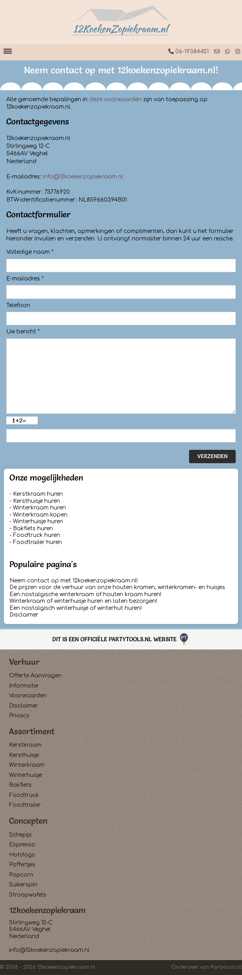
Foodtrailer (25, 805)
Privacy (19, 716)
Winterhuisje (25, 775)
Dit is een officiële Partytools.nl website (121, 639)
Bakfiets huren (33, 528)
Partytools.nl (226, 967)
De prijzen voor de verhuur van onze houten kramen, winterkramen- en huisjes (117, 587)
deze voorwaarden (115, 99)
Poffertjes (22, 865)
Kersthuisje (24, 755)
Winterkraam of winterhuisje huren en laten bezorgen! (83, 601)
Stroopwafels (27, 895)
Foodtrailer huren (37, 542)
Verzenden (212, 456)
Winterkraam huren (39, 508)
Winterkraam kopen (40, 515)
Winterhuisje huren (38, 521)
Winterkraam (27, 765)
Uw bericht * (23, 332)
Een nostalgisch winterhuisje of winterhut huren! (75, 608)
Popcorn (21, 875)
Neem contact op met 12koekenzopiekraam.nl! (73, 581)
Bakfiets (20, 785)
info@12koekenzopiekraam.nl (83, 177)
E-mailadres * (25, 279)
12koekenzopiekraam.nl (66, 967)
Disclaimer (23, 615)
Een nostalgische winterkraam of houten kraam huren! (85, 594)
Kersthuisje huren (36, 501)
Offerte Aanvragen (35, 675)
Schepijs (20, 835)
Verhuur (24, 662)
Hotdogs (22, 855)
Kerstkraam (25, 745)
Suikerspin (23, 885)
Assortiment (32, 731)
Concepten (28, 821)
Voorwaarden (28, 696)
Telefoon (18, 305)
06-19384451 (188, 52)
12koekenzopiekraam (47, 910)
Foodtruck (24, 795)
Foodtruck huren (36, 535)
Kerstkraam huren (38, 494)
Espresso (22, 845)
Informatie (23, 686)
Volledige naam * (29, 252)
